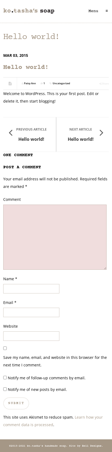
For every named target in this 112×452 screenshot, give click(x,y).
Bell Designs (91, 446)
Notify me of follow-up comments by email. (47, 377)
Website (10, 326)
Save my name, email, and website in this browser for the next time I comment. (55, 361)
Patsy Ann (30, 83)
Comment (12, 199)
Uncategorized (61, 83)
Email (8, 302)
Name (8, 278)
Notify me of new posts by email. (37, 389)
